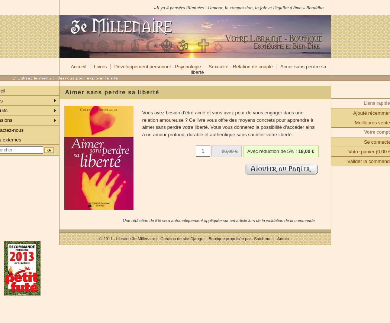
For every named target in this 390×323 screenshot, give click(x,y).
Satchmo (262, 238)
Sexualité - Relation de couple (241, 66)
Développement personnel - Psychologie (157, 66)
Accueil (78, 66)
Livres (100, 66)
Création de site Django (181, 238)
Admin (283, 238)
